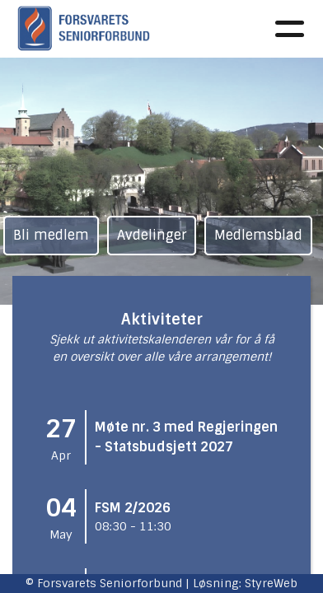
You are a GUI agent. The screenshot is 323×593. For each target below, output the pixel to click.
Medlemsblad (258, 235)
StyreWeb (271, 583)
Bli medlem (51, 235)
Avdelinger (151, 235)
